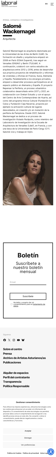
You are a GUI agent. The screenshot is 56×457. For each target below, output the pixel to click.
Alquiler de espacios (15, 373)
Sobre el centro (12, 349)
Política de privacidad (31, 453)
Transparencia (12, 381)
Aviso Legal (44, 453)
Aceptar (28, 431)
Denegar (28, 438)
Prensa (7, 353)
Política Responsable (16, 386)
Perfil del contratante (16, 377)
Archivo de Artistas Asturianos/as (24, 358)
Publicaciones (12, 362)
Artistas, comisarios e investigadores (18, 20)
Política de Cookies (14, 453)
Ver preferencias (28, 445)
